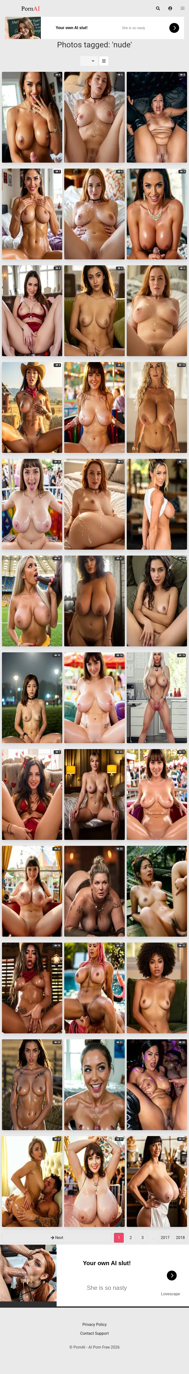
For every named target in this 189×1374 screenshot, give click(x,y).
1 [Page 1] (119, 1237)
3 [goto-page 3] (143, 1237)
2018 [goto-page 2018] (180, 1237)
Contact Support (94, 1333)
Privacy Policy (94, 1324)
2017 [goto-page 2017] (165, 1237)
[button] (170, 8)
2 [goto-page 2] (131, 1237)
